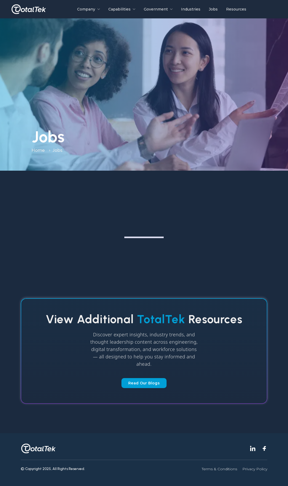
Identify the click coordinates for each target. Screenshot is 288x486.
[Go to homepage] (28, 9)
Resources (236, 9)
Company (88, 9)
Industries (190, 9)
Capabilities (121, 9)
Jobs (213, 9)
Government (158, 9)
